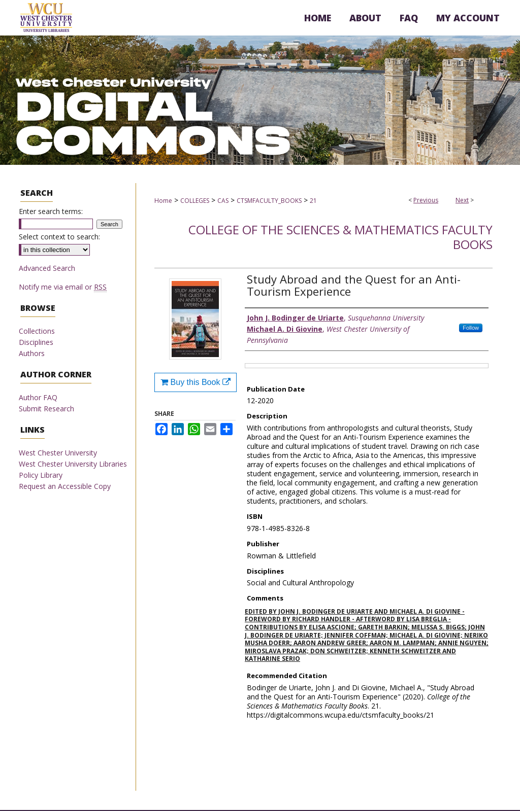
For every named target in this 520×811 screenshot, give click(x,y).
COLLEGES (194, 200)
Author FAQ (38, 397)
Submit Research (46, 408)
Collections (37, 331)
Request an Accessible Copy (65, 486)
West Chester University (58, 452)
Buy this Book (195, 382)
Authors (32, 353)
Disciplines (36, 342)
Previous (425, 200)
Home (163, 200)
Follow (471, 328)
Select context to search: (59, 236)
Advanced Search (47, 268)
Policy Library (40, 475)
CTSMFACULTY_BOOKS (269, 200)
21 (313, 200)
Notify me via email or (63, 287)
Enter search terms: (51, 211)
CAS (223, 200)
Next (462, 200)
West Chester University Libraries (73, 464)
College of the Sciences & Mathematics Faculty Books (340, 237)
